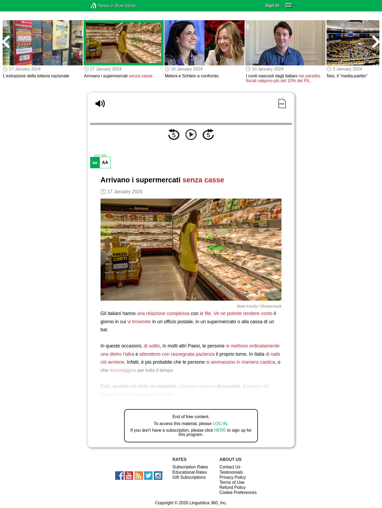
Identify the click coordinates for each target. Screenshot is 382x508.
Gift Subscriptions (189, 477)
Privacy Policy (232, 477)
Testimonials (231, 472)
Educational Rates (189, 472)
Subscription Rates (190, 467)
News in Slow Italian (101, 5)
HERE (220, 430)
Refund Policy (232, 487)
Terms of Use (231, 482)
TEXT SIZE (100, 155)
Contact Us (229, 467)
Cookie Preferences (238, 492)
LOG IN (220, 423)
